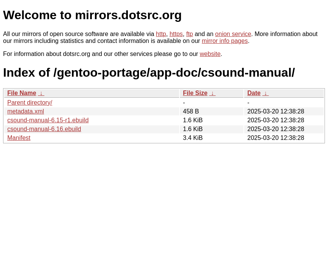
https (176, 34)
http (161, 34)
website (210, 54)
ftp (189, 34)
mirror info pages (225, 41)
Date (254, 93)
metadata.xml (25, 111)
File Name (21, 93)
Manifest (18, 138)
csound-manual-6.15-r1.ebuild (48, 120)
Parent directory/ (29, 102)
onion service (233, 34)
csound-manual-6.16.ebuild (44, 129)
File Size (195, 93)
